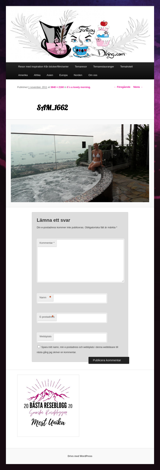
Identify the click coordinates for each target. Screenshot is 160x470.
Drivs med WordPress (80, 456)
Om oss (92, 75)
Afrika (37, 75)
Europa (63, 75)
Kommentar (47, 242)
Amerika (23, 75)
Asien (50, 75)
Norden (78, 75)
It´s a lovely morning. (79, 87)
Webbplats (46, 336)
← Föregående (122, 87)
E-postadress (47, 317)
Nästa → (138, 87)
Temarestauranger (103, 66)
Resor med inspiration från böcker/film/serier (43, 66)
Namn (45, 297)
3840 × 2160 (57, 87)
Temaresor (81, 66)
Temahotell (126, 66)
